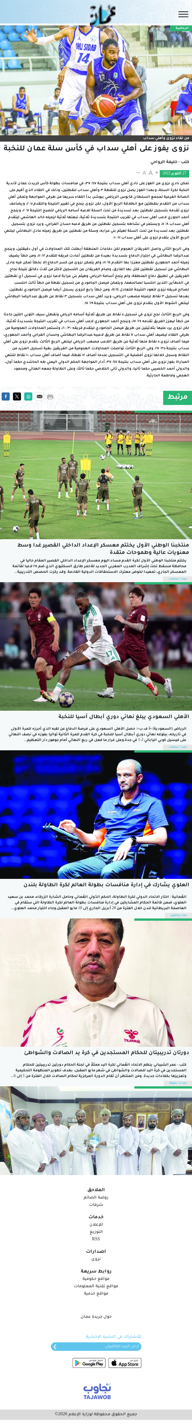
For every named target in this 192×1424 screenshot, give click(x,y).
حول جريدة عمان (96, 1317)
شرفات (96, 1205)
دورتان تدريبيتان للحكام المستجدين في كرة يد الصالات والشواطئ (106, 1053)
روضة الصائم (96, 1198)
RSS (96, 1239)
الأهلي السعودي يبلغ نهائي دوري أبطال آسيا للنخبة (124, 717)
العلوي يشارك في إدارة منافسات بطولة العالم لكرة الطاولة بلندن (106, 885)
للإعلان (96, 1225)
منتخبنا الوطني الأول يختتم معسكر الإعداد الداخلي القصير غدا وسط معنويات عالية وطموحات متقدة (103, 549)
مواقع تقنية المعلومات (96, 1286)
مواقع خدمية (96, 1294)
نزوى (96, 1259)
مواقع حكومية (96, 1279)
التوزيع (96, 1232)
